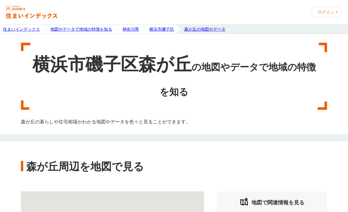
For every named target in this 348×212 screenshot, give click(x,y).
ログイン (326, 12)
